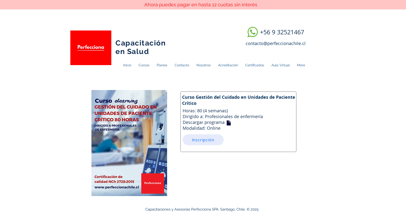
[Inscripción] (203, 139)
